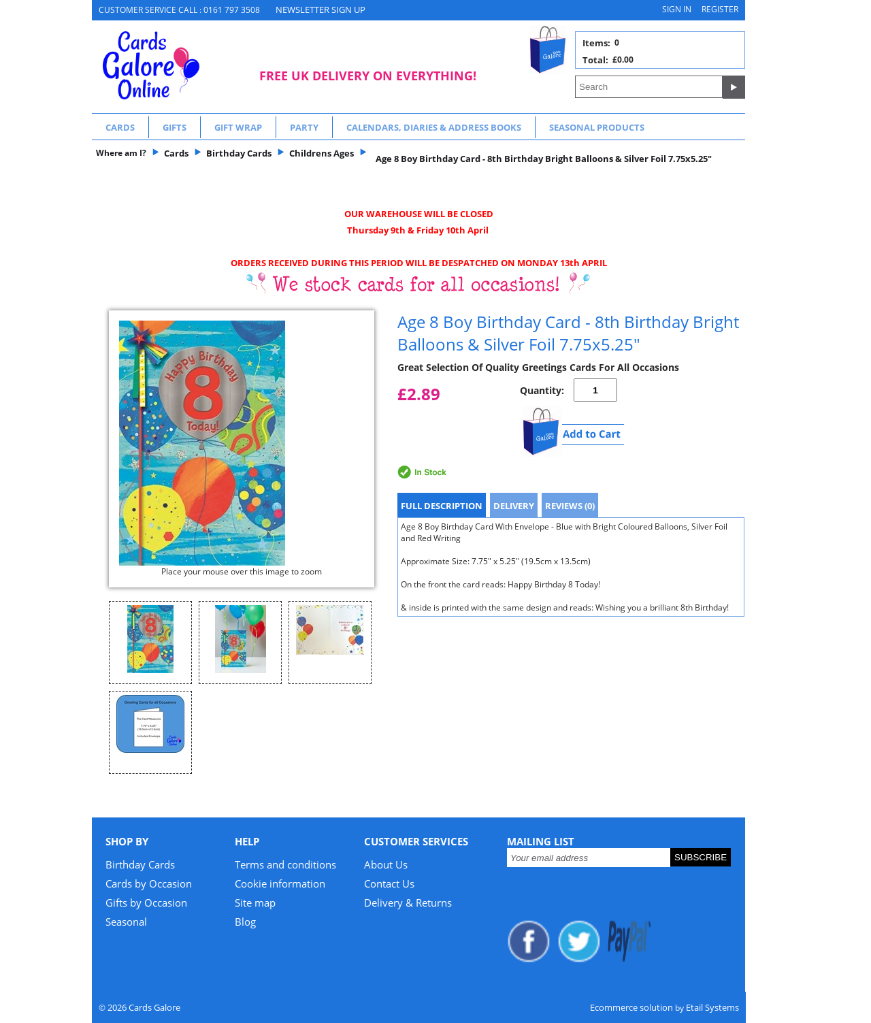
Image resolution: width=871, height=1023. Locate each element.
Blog (245, 921)
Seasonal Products (596, 127)
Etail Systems (712, 1007)
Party (304, 127)
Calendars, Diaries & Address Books (433, 127)
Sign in (676, 9)
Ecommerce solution (631, 1007)
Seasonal (126, 921)
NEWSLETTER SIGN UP (320, 9)
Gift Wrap (238, 127)
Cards (120, 127)
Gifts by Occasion (146, 902)
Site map (255, 902)
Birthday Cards (140, 864)
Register (720, 9)
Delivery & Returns (408, 902)
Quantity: (542, 390)
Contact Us (389, 883)
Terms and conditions (285, 864)
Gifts (174, 127)
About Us (386, 864)
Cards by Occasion (148, 883)
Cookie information (280, 883)
